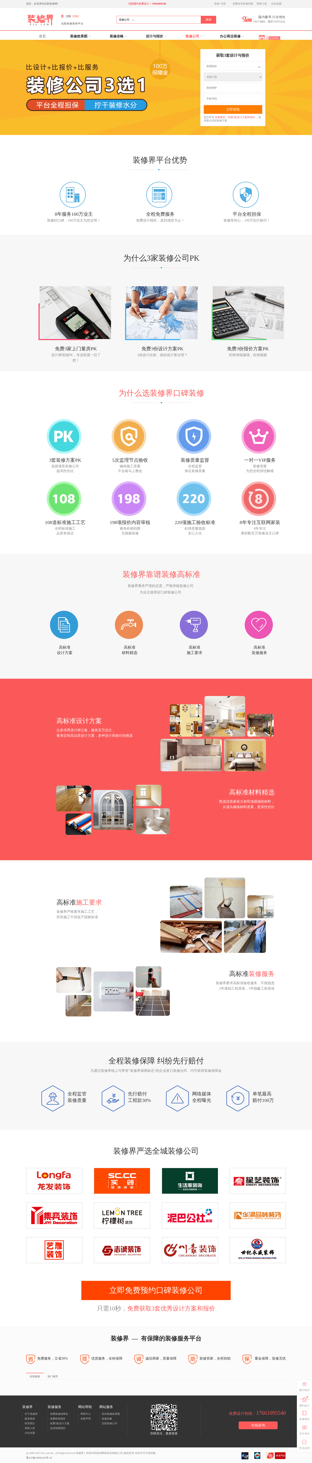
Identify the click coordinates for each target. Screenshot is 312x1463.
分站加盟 (276, 3)
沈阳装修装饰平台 (72, 23)
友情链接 (35, 1376)
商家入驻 (262, 3)
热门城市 (53, 1376)
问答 (223, 3)
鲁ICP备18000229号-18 (39, 1457)
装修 (216, 3)
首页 (42, 36)
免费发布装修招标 (243, 3)
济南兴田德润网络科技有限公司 (103, 1453)
